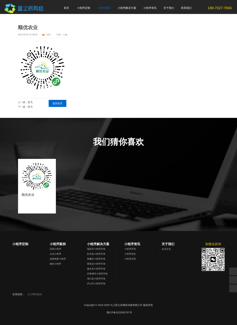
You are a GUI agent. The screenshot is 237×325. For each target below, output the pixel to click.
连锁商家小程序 (58, 258)
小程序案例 (58, 244)
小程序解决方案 (98, 244)
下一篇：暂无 (25, 106)
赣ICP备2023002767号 (119, 312)
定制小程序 (55, 249)
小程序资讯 (132, 244)
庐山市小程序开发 (96, 283)
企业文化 (166, 249)
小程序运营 (130, 258)
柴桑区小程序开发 (96, 258)
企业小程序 (55, 254)
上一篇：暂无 (25, 102)
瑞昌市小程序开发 (96, 249)
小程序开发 (130, 249)
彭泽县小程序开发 (96, 254)
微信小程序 (55, 263)
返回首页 (57, 103)
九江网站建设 (34, 294)
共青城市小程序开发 (97, 273)
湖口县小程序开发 (96, 278)
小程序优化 (130, 254)
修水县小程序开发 (96, 268)
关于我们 (168, 244)
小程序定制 (20, 244)
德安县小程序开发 (96, 263)
